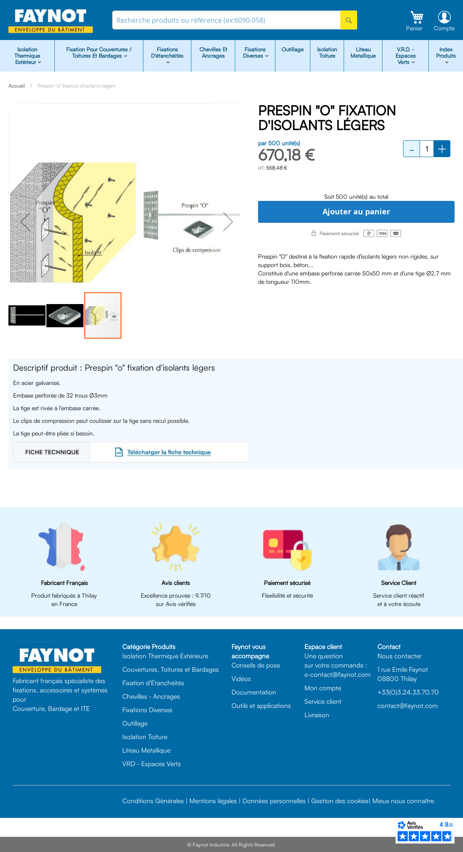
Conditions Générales (153, 800)
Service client (323, 701)
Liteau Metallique (363, 52)
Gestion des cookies (340, 800)
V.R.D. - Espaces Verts (406, 55)
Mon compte (322, 688)
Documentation (254, 692)
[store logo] (50, 18)
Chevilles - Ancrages (151, 696)
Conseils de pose (256, 665)
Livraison (316, 714)
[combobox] (235, 20)
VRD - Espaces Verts (151, 763)
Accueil (16, 86)
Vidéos (241, 678)
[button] (25, 221)
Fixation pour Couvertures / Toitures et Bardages (99, 52)
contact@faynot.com (407, 705)
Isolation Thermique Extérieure (165, 656)
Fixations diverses (254, 52)
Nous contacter (399, 656)
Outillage (293, 49)
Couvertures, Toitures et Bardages (170, 669)
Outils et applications (261, 705)
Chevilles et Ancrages (213, 52)
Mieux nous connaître (403, 800)
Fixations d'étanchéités (167, 52)
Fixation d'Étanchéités (153, 682)
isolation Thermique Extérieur (27, 55)
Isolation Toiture (327, 52)
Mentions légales (213, 800)
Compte (444, 28)
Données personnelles (274, 800)
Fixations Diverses (147, 709)
